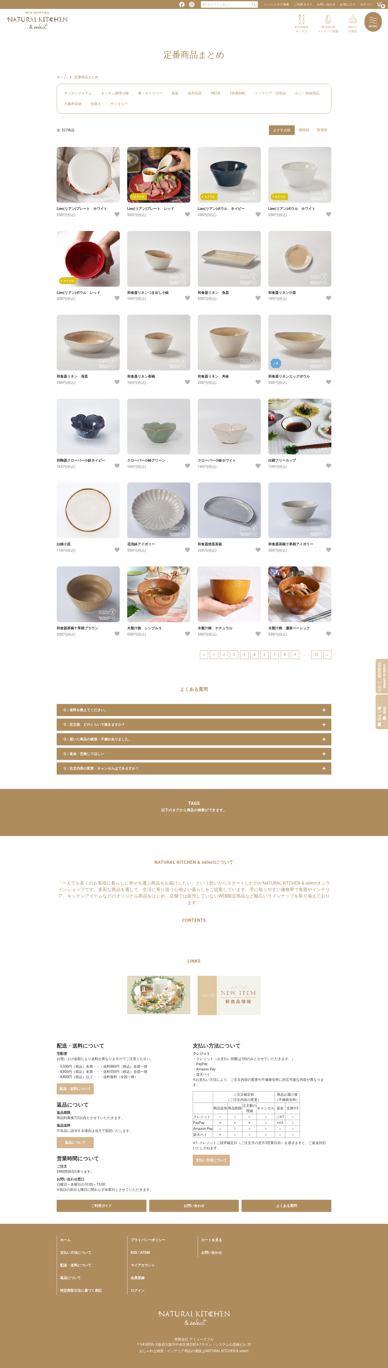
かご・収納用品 (307, 93)
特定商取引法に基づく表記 (81, 1290)
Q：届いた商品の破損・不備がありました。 (98, 739)
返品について (75, 1143)
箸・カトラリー (150, 93)
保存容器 (195, 93)
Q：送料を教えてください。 (86, 710)
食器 (174, 93)
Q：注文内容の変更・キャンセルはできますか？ (101, 768)
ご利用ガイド (303, 4)
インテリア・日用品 (270, 93)
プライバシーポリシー (148, 1240)
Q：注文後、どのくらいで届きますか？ (94, 724)
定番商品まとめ (86, 77)
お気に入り (348, 4)
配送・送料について (75, 1089)
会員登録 (138, 1278)
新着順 (322, 130)
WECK (215, 93)
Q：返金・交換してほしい (84, 754)
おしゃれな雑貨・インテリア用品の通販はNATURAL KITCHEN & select (193, 1351)
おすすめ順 (282, 130)
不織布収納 (72, 104)
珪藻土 (96, 104)
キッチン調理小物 (115, 93)
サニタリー (119, 104)
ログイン (366, 4)
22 (316, 655)
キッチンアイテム (78, 93)
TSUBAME (237, 93)
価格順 (304, 130)
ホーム (62, 77)
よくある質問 (286, 1206)
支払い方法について (211, 1160)
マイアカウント (143, 1265)
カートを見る (211, 1240)
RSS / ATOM (140, 1253)
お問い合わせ (326, 4)
